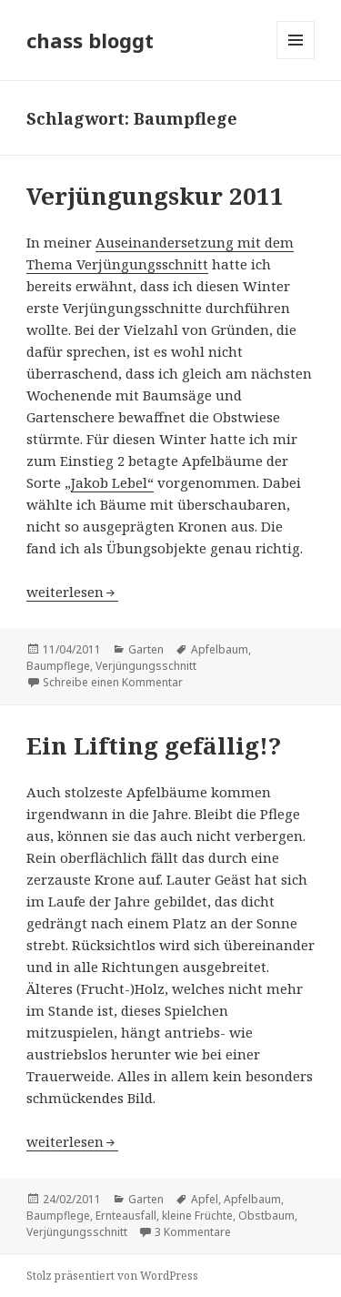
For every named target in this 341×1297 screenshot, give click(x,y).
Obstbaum (266, 1215)
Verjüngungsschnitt (145, 666)
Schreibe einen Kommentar (113, 682)
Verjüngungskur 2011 (155, 195)
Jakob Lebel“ (112, 482)
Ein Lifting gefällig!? (153, 745)
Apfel (204, 1199)
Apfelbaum (219, 649)
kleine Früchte (197, 1215)
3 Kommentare (193, 1232)
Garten (146, 649)
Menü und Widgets (296, 58)
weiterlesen (72, 592)
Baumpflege (58, 666)
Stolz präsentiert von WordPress (112, 1275)
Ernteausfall (125, 1215)
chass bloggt (90, 40)
